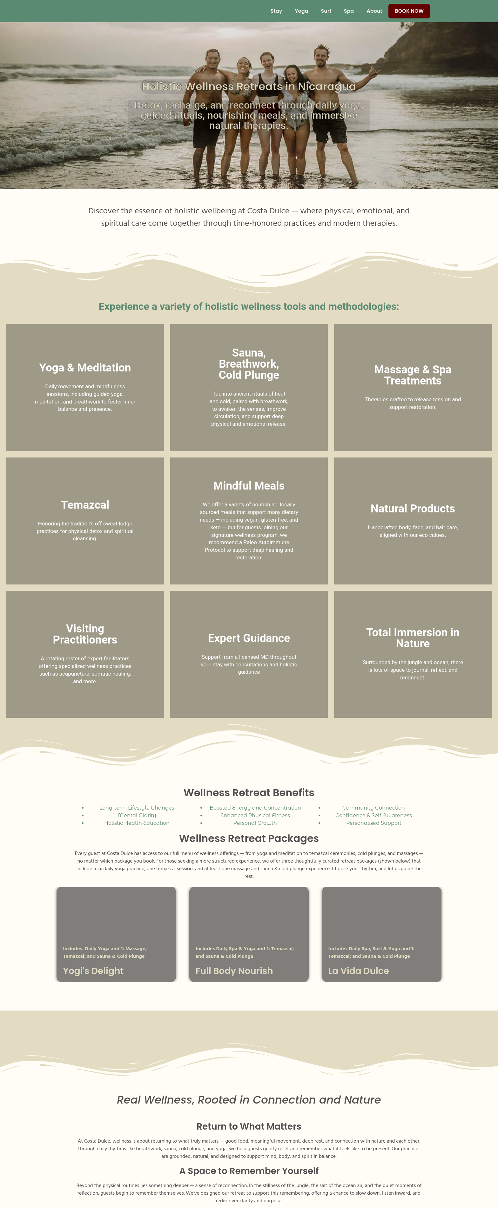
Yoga (301, 11)
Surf (326, 11)
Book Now (409, 11)
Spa (349, 11)
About (374, 11)
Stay (276, 11)
